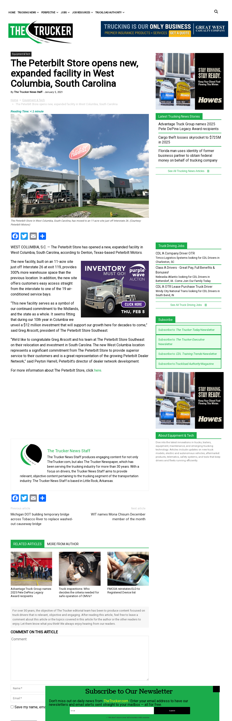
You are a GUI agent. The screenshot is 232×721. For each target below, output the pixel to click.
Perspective (49, 12)
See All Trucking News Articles (188, 171)
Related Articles (27, 544)
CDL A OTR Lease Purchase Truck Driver (184, 286)
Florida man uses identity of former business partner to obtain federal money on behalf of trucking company (188, 155)
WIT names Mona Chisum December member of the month (118, 516)
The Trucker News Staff (27, 92)
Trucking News (28, 12)
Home (11, 12)
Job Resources (82, 12)
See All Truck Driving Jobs (188, 305)
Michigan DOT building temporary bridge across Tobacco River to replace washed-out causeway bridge (42, 519)
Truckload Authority (110, 12)
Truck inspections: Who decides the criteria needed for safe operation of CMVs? (79, 592)
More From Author (63, 544)
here (97, 370)
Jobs (65, 12)
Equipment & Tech (21, 54)
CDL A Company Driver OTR (175, 253)
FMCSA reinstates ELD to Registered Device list (123, 590)
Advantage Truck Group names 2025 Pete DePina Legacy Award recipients (31, 592)
